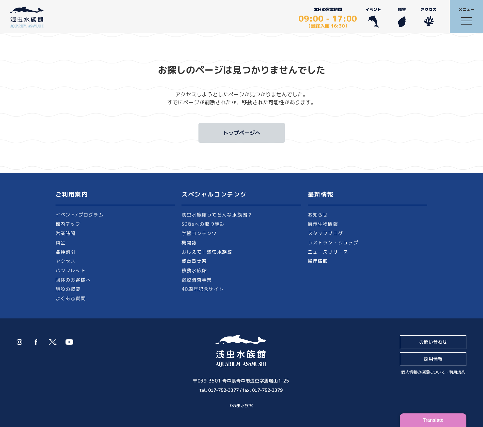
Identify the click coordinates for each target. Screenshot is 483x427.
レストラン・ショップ (333, 242)
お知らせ (318, 215)
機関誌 (189, 242)
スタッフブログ (325, 233)
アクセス (428, 17)
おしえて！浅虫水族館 (206, 252)
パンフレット (71, 270)
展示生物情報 (323, 224)
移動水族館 (194, 270)
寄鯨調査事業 (196, 280)
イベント (373, 17)
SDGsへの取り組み (203, 224)
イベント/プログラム (80, 215)
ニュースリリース (328, 252)
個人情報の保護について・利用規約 (433, 372)
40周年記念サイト (202, 289)
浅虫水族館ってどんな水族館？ (216, 215)
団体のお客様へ (73, 280)
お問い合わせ (433, 342)
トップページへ (241, 132)
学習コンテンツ (199, 233)
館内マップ (68, 224)
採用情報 (318, 261)
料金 (401, 17)
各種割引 (66, 252)
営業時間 (66, 233)
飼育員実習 (194, 261)
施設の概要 (68, 289)
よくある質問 (71, 298)
